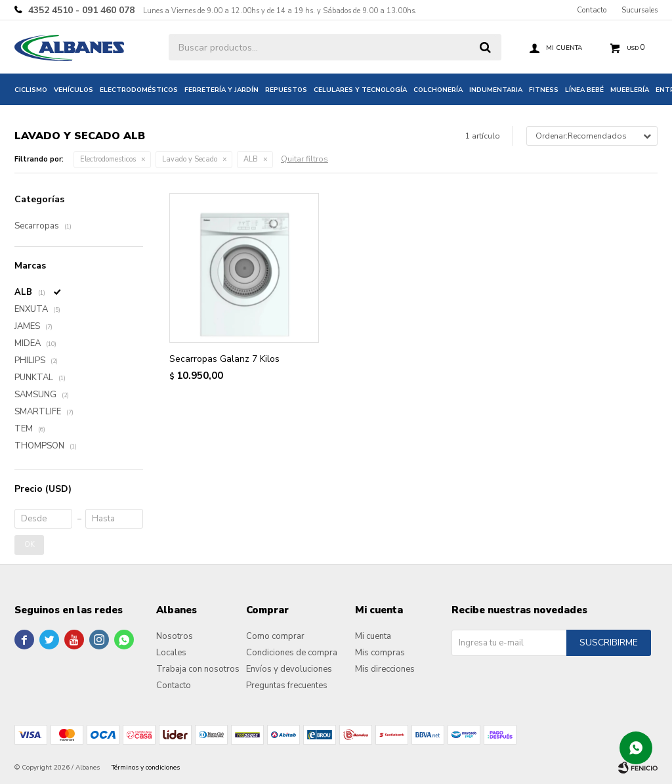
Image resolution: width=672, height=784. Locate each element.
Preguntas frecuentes (286, 685)
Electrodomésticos (139, 90)
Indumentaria (495, 90)
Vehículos (73, 90)
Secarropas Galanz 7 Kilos (224, 359)
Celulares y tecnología (360, 90)
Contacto (591, 10)
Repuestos (286, 90)
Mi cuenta (373, 636)
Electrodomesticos (108, 159)
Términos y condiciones (146, 767)
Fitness (543, 90)
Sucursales (639, 10)
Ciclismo (30, 90)
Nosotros (174, 636)
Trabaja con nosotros (198, 669)
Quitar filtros (304, 159)
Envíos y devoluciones (289, 669)
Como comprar (275, 636)
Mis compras (380, 653)
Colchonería (438, 90)
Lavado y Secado (189, 159)
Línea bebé (584, 90)
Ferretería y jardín (221, 90)
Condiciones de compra (291, 653)
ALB (250, 159)
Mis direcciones (385, 669)
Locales (171, 653)
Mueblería (629, 90)
